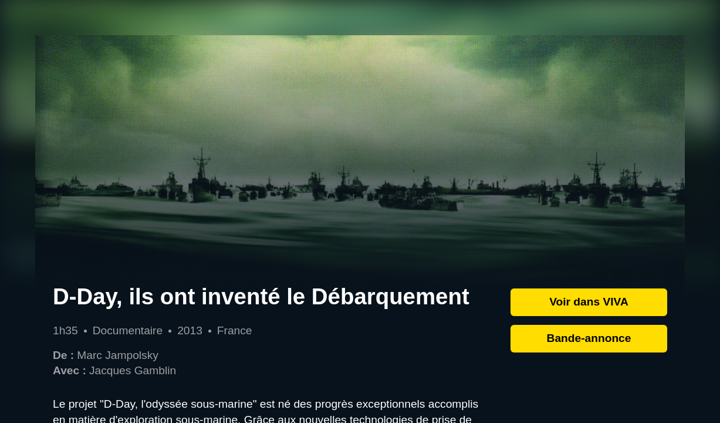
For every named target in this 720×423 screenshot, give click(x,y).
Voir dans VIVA (588, 302)
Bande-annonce (589, 338)
